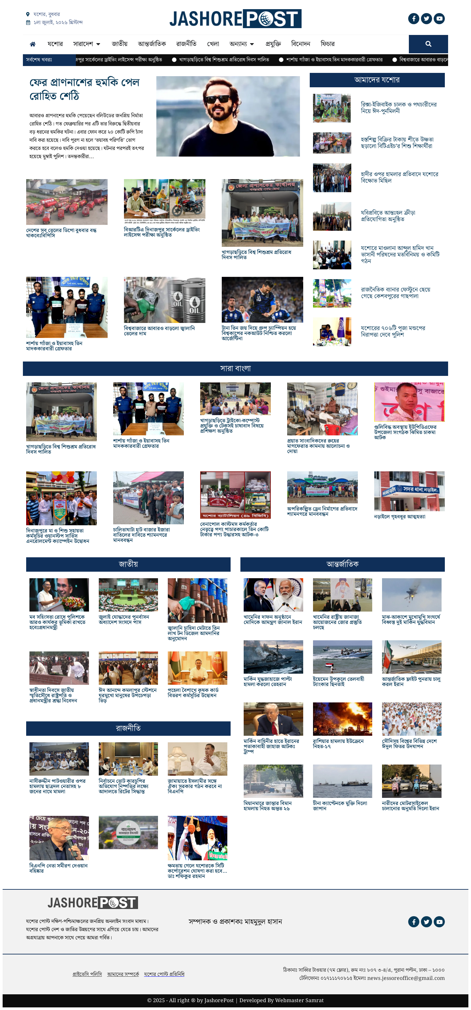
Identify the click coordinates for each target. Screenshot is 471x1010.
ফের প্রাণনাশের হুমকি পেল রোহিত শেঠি (84, 89)
